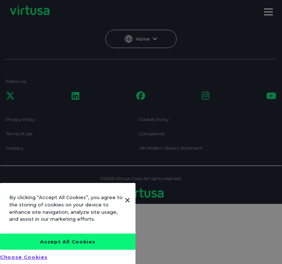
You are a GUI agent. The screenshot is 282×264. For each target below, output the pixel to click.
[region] (67, 223)
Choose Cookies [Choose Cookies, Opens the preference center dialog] (23, 257)
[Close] (127, 200)
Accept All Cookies (67, 242)
